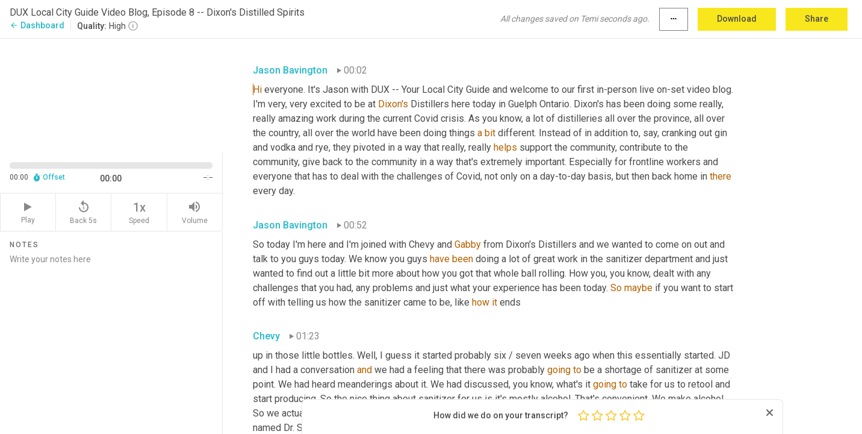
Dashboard (37, 25)
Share (816, 19)
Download (737, 19)
